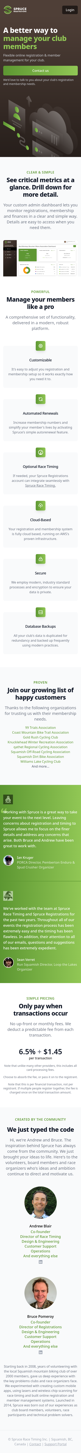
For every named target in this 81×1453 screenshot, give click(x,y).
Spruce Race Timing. (40, 485)
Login (70, 10)
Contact (35, 1444)
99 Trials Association (40, 727)
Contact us (40, 70)
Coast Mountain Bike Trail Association (40, 732)
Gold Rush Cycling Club (40, 737)
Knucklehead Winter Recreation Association (40, 742)
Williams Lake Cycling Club (40, 761)
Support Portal (55, 1444)
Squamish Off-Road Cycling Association (40, 752)
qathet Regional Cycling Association (40, 747)
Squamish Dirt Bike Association (40, 756)
